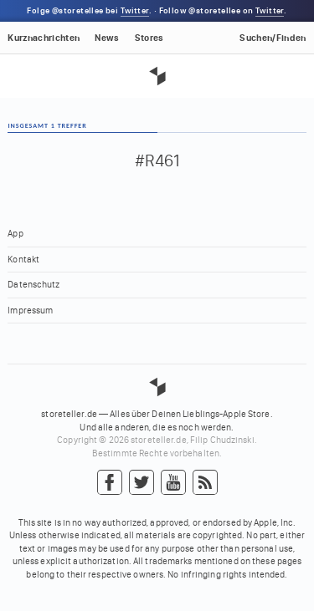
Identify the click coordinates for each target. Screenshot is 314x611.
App (15, 233)
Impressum (30, 310)
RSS (205, 483)
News (107, 38)
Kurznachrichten (44, 38)
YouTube (173, 483)
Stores (149, 38)
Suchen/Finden (272, 38)
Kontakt (23, 259)
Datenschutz (33, 284)
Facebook (109, 483)
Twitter (135, 11)
